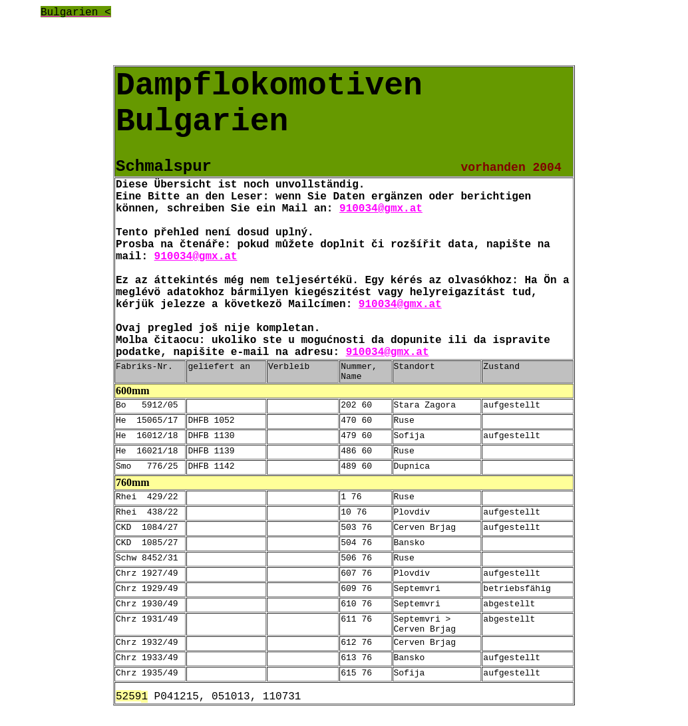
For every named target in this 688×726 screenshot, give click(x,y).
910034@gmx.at (381, 209)
